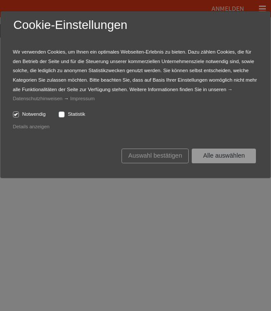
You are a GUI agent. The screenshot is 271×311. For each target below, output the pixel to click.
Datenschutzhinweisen (37, 98)
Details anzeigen (31, 126)
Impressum (82, 98)
